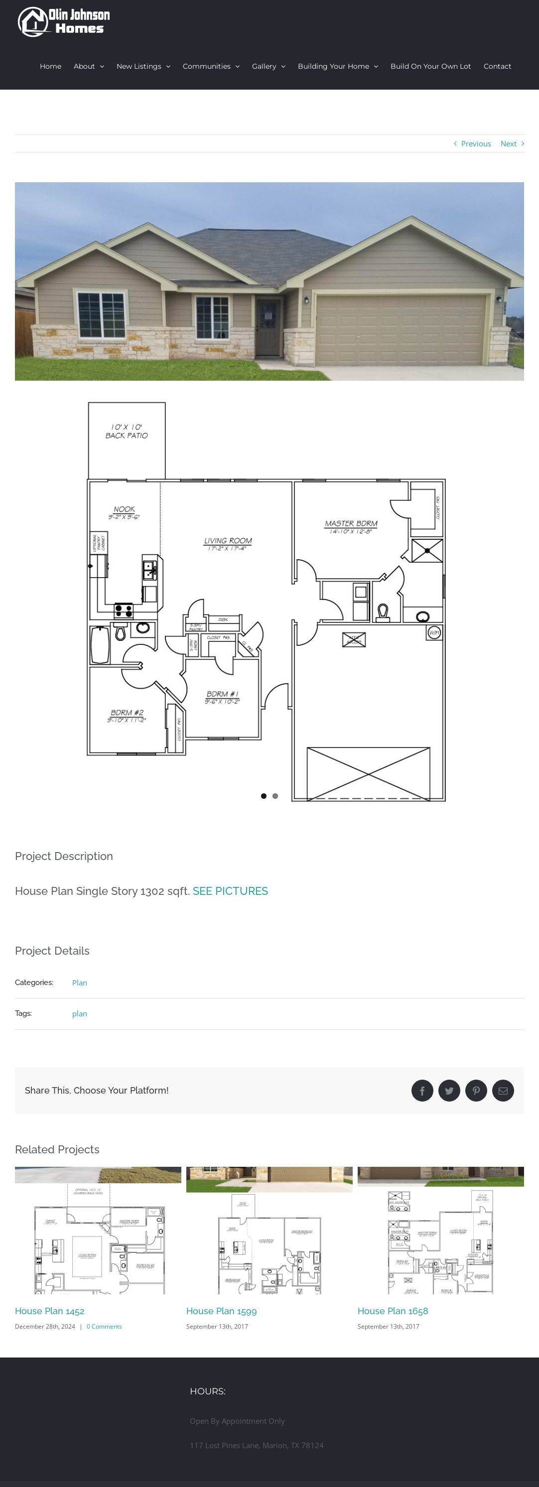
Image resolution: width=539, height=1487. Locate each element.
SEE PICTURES (230, 887)
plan (79, 1011)
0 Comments (104, 1323)
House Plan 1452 (50, 1308)
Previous (476, 143)
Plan (79, 980)
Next (509, 143)
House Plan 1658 (393, 1308)
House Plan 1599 (221, 1308)
